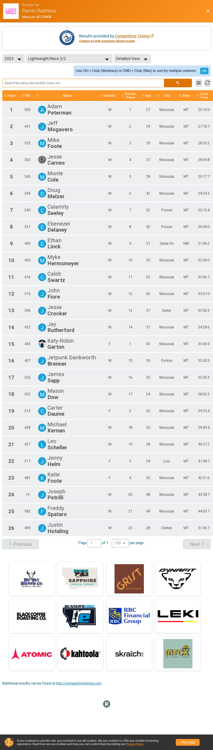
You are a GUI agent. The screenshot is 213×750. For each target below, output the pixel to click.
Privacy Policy (134, 744)
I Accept (187, 742)
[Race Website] (12, 11)
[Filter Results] (198, 83)
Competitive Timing (132, 36)
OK (204, 71)
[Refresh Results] (207, 83)
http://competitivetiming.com (78, 683)
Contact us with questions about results (107, 41)
